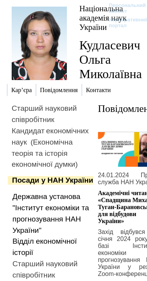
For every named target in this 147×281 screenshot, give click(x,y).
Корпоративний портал (123, 22)
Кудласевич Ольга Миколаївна (110, 59)
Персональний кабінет (123, 8)
